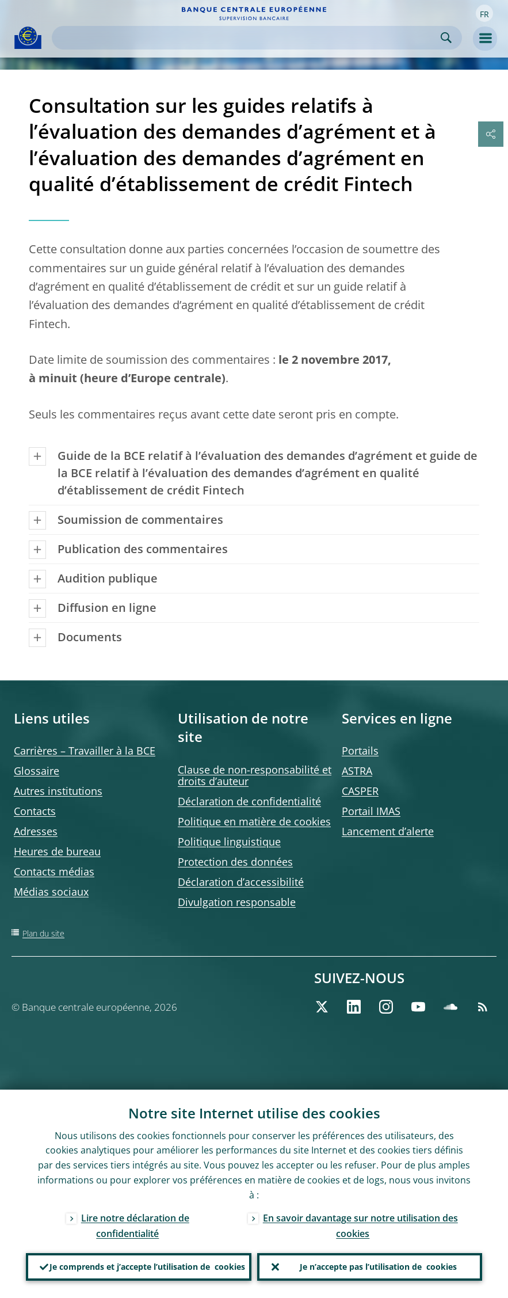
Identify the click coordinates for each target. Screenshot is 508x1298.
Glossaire (36, 771)
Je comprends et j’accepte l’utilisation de (147, 1267)
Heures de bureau (57, 851)
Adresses (36, 831)
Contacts (35, 811)
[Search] (248, 38)
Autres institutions (58, 791)
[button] (484, 13)
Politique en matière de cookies (254, 821)
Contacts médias (54, 871)
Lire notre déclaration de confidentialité (135, 1226)
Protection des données (235, 862)
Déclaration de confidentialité (249, 801)
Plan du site (43, 933)
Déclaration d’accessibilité (241, 882)
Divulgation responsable (237, 902)
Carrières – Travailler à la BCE (84, 751)
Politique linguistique (229, 841)
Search (446, 38)
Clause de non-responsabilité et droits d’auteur (254, 775)
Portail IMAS (371, 811)
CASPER (360, 791)
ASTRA (357, 771)
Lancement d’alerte (388, 831)
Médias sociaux (51, 892)
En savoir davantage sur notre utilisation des (360, 1226)
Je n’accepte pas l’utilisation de (378, 1267)
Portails (360, 751)
